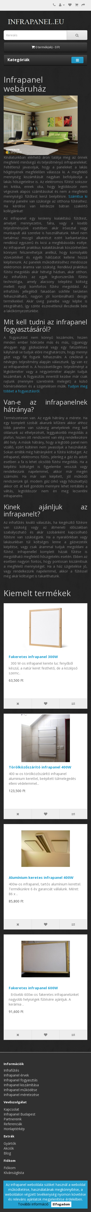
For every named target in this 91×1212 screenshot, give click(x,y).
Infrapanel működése (20, 1089)
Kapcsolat (11, 1109)
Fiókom (10, 1167)
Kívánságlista (14, 1172)
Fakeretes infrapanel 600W (33, 987)
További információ (33, 1204)
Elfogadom (61, 1204)
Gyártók (10, 1143)
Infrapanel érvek (16, 1075)
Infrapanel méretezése (21, 1094)
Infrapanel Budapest (19, 1114)
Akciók (9, 1148)
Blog (7, 1153)
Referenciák (13, 1124)
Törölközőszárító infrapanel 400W (40, 767)
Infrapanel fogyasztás (21, 1080)
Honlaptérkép (14, 1128)
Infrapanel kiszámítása (21, 1085)
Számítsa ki (77, 196)
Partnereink (13, 1119)
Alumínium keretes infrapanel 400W (41, 877)
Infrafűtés (11, 1070)
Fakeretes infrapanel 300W (33, 656)
